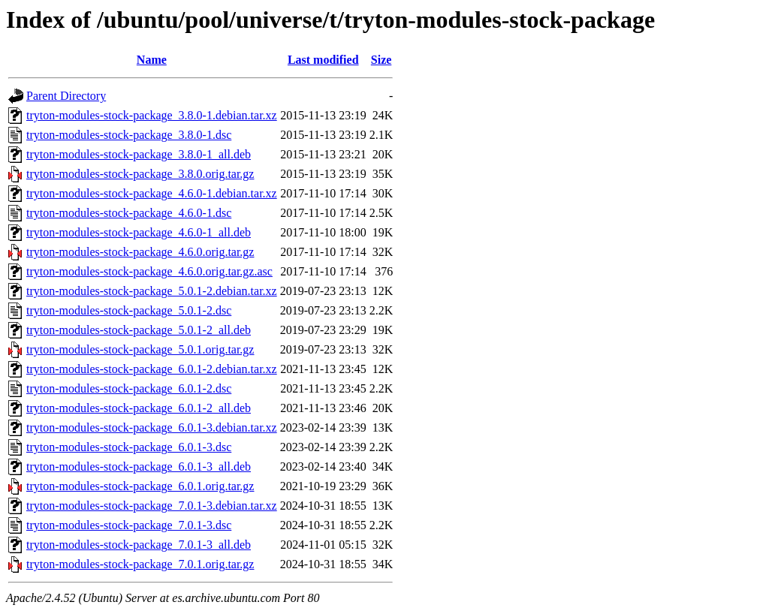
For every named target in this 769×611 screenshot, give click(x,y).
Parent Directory (66, 95)
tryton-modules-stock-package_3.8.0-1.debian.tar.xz (151, 115)
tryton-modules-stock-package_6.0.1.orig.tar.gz (140, 486)
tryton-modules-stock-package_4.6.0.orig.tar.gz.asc (149, 271)
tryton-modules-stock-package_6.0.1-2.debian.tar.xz (151, 369)
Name (152, 59)
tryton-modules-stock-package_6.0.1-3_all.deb (138, 466)
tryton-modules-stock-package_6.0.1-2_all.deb (138, 408)
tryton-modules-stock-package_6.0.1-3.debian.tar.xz (151, 427)
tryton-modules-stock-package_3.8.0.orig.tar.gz (140, 173)
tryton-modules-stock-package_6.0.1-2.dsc (128, 388)
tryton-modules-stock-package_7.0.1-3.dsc (128, 525)
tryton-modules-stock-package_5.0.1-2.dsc (128, 310)
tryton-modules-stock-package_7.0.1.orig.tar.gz (140, 564)
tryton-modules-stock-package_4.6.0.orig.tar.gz (140, 251)
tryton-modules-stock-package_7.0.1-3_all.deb (138, 544)
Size (381, 59)
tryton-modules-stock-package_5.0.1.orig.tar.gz (140, 349)
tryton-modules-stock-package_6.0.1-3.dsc (128, 447)
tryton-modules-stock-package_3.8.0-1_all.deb (138, 154)
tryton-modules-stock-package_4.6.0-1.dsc (128, 212)
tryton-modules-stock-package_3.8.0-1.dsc (128, 134)
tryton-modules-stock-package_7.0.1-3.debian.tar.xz (151, 505)
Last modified (323, 59)
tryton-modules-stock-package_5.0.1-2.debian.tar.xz (151, 290)
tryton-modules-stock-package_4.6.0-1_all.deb (138, 232)
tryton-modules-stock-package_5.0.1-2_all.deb (138, 330)
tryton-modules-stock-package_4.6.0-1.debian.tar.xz (151, 193)
